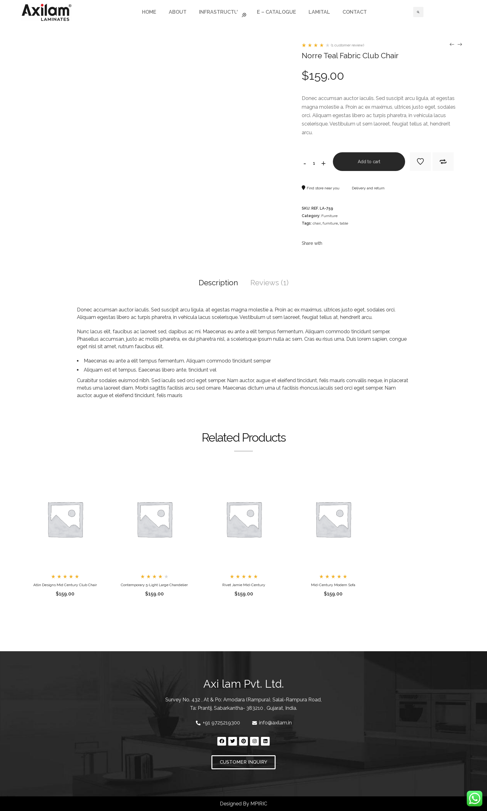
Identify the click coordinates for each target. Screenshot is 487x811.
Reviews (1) (269, 282)
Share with (312, 243)
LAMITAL (319, 12)
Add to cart (369, 161)
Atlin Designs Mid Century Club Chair (65, 585)
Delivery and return (365, 188)
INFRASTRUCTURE (221, 12)
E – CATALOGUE (276, 12)
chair (317, 223)
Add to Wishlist (420, 161)
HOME (149, 12)
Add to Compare (443, 161)
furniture (330, 223)
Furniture (329, 216)
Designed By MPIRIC (243, 804)
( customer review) (347, 45)
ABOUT (178, 12)
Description (218, 282)
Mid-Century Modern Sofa (333, 585)
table (344, 223)
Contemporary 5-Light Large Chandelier (154, 585)
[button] (243, 762)
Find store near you (320, 188)
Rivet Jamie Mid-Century (243, 585)
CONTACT (355, 12)
